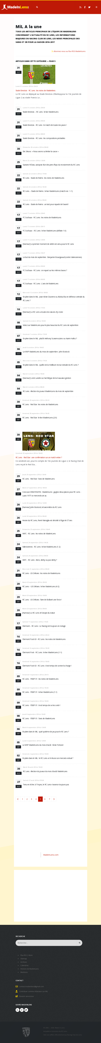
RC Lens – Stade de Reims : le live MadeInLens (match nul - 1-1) (48, 191)
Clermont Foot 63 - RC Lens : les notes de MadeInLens (44, 639)
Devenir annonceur (27, 995)
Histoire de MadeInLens (30, 968)
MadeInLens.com (50, 854)
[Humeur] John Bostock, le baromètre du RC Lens (42, 507)
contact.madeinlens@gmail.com (32, 985)
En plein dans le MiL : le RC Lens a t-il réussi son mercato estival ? (47, 758)
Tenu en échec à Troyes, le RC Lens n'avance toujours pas (46, 784)
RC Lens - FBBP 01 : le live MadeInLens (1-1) (39, 692)
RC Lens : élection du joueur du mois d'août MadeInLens (45, 771)
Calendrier (24, 965)
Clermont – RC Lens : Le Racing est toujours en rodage (44, 626)
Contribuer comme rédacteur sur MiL (34, 990)
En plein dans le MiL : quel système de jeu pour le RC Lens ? (45, 731)
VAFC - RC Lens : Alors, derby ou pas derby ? (39, 560)
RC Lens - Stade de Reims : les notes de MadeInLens (43, 178)
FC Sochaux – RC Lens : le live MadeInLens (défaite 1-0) (44, 230)
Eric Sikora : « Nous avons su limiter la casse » (40, 151)
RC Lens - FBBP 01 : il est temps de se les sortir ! (41, 705)
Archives (23, 961)
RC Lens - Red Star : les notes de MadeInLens (40, 404)
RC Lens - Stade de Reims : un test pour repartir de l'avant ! (46, 204)
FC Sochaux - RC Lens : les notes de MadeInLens (42, 217)
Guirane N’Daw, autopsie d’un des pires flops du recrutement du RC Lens (51, 164)
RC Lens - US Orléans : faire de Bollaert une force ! (42, 599)
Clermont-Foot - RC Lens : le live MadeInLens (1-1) (42, 652)
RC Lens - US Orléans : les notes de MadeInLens (41, 573)
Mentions (24, 971)
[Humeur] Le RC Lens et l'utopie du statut (38, 612)
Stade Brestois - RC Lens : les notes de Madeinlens (35, 90)
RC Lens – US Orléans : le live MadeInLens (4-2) (40, 586)
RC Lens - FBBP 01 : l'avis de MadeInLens (38, 718)
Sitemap (23, 958)
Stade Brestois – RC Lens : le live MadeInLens (41, 112)
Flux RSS (23, 955)
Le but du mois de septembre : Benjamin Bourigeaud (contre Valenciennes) (52, 257)
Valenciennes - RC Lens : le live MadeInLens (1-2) (41, 546)
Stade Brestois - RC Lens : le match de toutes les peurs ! (45, 125)
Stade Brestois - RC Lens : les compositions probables (44, 138)
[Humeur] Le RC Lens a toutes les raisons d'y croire (43, 312)
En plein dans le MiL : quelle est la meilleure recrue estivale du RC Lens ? (51, 365)
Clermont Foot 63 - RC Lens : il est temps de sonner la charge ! (46, 665)
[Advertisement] (51, 830)
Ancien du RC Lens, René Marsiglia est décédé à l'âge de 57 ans (47, 520)
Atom (31, 955)
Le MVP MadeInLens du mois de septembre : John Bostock (46, 351)
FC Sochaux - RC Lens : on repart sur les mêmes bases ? (45, 270)
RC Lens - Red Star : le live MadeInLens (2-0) (39, 417)
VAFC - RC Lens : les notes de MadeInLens (39, 533)
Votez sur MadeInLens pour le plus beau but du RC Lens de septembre (50, 325)
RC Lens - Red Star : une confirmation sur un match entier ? (39, 457)
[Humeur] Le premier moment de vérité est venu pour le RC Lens (48, 244)
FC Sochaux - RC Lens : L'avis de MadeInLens (40, 283)
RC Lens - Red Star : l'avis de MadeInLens (38, 478)
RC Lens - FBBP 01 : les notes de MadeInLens (40, 679)
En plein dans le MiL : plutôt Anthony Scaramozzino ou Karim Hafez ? (50, 338)
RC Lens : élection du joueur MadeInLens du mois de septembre (48, 391)
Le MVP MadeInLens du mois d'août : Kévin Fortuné (42, 745)
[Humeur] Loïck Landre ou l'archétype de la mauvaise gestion (47, 378)
